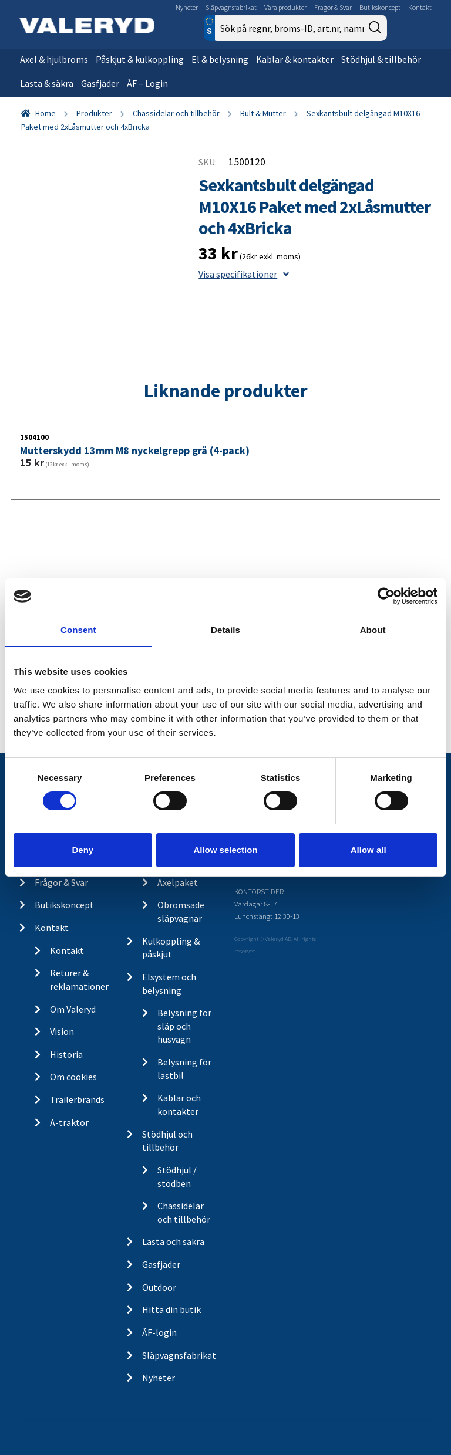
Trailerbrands (77, 1099)
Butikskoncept (379, 7)
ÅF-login (159, 1332)
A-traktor (69, 1122)
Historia (66, 1054)
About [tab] (373, 630)
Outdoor (159, 1287)
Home (45, 113)
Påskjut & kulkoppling (140, 59)
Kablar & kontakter (295, 59)
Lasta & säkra (46, 83)
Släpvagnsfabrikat (231, 7)
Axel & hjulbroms (54, 59)
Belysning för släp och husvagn (184, 1026)
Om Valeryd (73, 1009)
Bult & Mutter (263, 113)
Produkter (94, 113)
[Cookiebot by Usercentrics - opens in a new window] (386, 596)
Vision (62, 1031)
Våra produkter (285, 7)
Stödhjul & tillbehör (381, 59)
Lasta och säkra (173, 1241)
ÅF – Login (147, 83)
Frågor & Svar (333, 7)
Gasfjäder (100, 83)
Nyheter (187, 7)
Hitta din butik (171, 1309)
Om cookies (73, 1076)
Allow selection (225, 850)
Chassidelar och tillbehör (176, 113)
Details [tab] (225, 630)
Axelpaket (177, 882)
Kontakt (420, 7)
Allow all (368, 850)
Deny (82, 850)
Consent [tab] (78, 630)
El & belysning (219, 59)
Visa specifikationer (243, 274)
